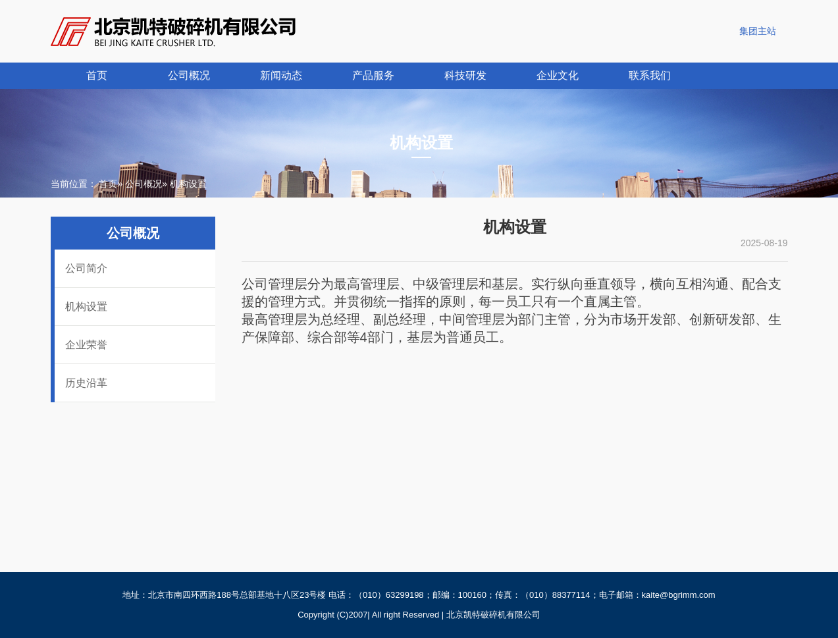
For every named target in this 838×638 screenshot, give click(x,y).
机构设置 (86, 306)
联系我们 (650, 75)
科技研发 (465, 75)
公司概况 (189, 75)
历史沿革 (86, 382)
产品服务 (373, 75)
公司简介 (86, 268)
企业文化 (558, 75)
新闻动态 (281, 75)
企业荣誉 (86, 344)
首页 (96, 75)
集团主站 (757, 31)
